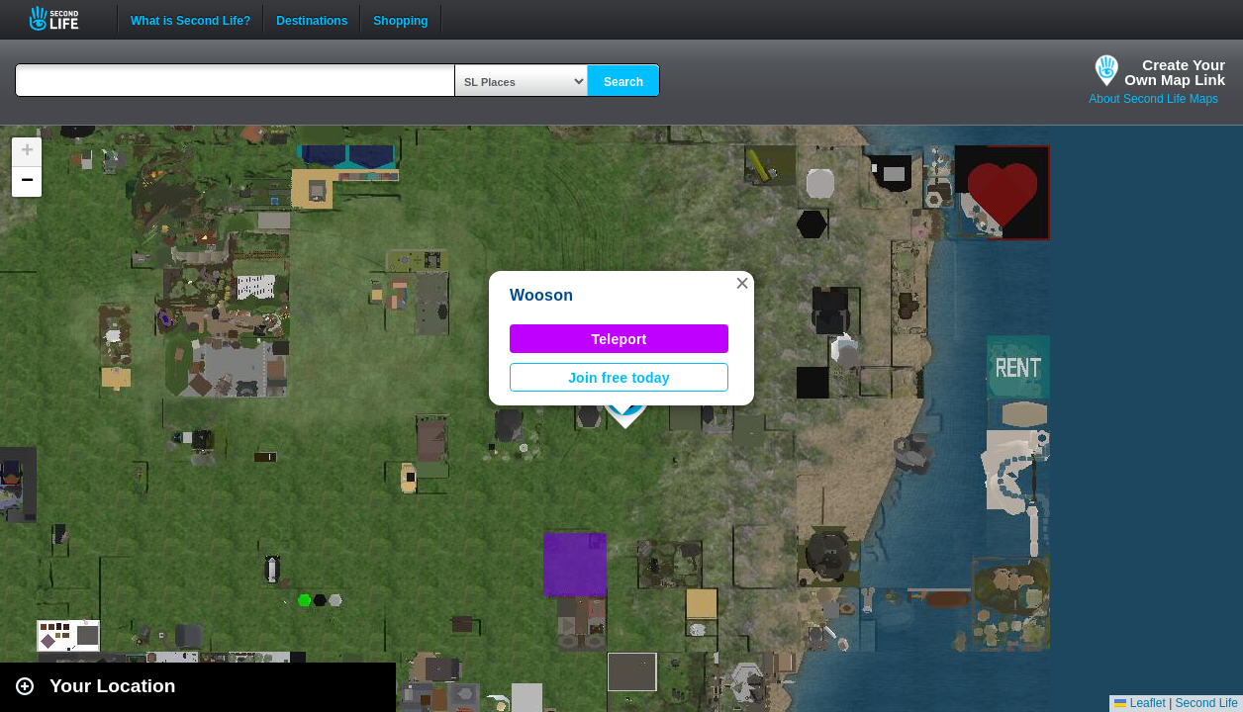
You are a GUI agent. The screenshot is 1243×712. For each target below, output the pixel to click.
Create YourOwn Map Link (1174, 72)
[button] (742, 283)
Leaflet (1139, 703)
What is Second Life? (190, 19)
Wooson (541, 295)
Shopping (400, 19)
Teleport (619, 339)
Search (623, 82)
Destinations (311, 19)
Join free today (619, 378)
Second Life (65, 18)
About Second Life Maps (1153, 99)
